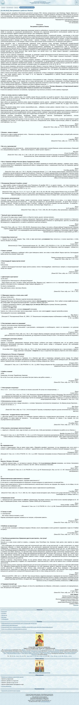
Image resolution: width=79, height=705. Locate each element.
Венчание (3, 617)
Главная (3, 7)
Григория (45, 653)
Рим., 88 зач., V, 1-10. (32, 656)
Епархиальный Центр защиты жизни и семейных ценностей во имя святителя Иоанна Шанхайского (27, 627)
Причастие (4, 615)
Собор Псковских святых (26, 652)
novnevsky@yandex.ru (45, 701)
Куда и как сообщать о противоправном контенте (14, 629)
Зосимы (43, 649)
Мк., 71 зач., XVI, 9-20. (19, 656)
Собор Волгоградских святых (14, 653)
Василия (24, 651)
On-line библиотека (6, 686)
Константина (34, 651)
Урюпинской (34, 654)
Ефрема (23, 649)
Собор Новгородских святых (9, 652)
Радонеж (75, 605)
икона (10, 649)
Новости (16, 7)
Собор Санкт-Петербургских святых (41, 652)
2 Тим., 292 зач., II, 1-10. (55, 656)
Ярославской (68, 653)
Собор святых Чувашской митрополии (30, 653)
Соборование (4, 619)
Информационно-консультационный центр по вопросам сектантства (19, 623)
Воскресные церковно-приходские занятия (12, 677)
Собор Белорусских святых (57, 652)
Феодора (6, 649)
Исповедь (3, 613)
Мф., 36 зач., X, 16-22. (67, 656)
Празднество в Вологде (53, 651)
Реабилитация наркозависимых (9, 625)
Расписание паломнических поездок (10, 690)
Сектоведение (9, 7)
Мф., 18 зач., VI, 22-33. (42, 656)
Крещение (4, 611)
